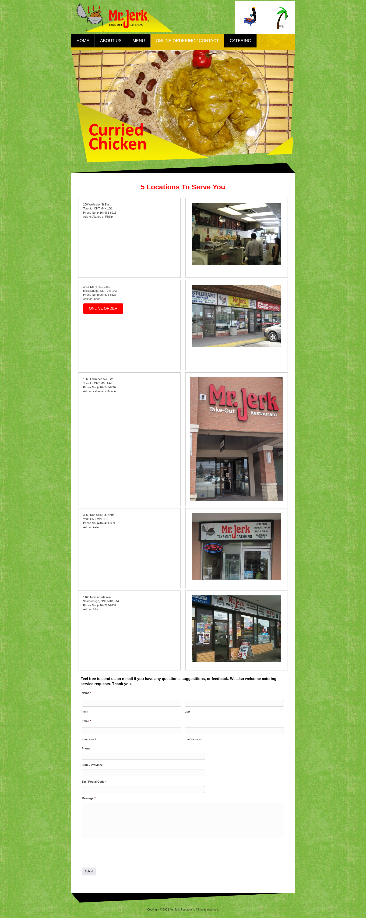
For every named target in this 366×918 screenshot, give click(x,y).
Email (86, 720)
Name (86, 693)
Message (88, 796)
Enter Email (89, 738)
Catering (240, 40)
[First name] (131, 703)
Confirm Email (193, 738)
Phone (86, 747)
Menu (139, 40)
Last (187, 711)
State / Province (92, 763)
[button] (103, 308)
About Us (111, 40)
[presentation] (117, 851)
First (85, 711)
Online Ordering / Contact (187, 40)
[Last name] (234, 703)
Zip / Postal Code (94, 779)
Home (83, 40)
